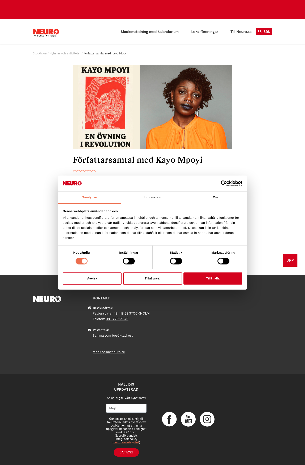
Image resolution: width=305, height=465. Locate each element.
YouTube (188, 419)
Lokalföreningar (204, 31)
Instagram (207, 419)
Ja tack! (126, 452)
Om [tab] (215, 197)
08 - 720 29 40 (117, 319)
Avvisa (92, 278)
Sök (264, 31)
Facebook (169, 419)
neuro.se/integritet (126, 442)
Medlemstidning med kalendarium (150, 31)
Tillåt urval (152, 278)
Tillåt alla (213, 278)
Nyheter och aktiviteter (65, 53)
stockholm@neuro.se (109, 352)
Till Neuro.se (240, 31)
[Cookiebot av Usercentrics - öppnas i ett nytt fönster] (224, 183)
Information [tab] (152, 197)
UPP (290, 260)
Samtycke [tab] (89, 197)
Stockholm (40, 53)
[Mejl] (126, 408)
